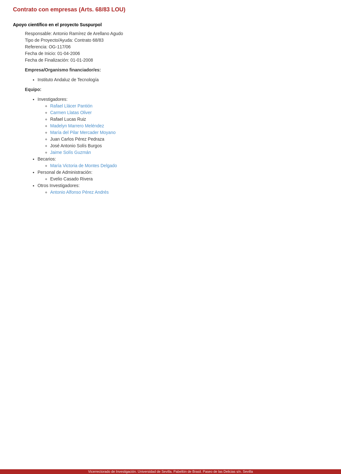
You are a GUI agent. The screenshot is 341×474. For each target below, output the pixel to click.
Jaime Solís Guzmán (70, 152)
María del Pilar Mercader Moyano (83, 132)
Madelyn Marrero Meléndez (77, 125)
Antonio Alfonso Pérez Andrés (79, 192)
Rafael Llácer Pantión (71, 105)
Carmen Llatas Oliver (71, 112)
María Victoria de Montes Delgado (83, 165)
